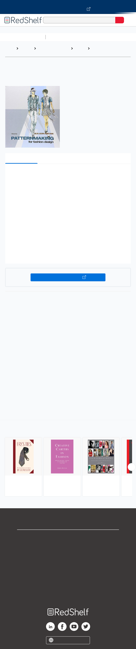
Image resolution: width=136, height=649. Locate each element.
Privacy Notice (68, 556)
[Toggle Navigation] (128, 20)
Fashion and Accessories (102, 50)
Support (68, 546)
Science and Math (85, 37)
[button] (67, 173)
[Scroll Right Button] (132, 467)
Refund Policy (68, 575)
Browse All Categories (23, 37)
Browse (26, 48)
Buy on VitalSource (68, 277)
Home (9, 48)
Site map (68, 594)
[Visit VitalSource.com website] (68, 7)
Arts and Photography (47, 50)
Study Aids (59, 37)
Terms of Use (68, 565)
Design (80, 48)
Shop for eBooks (68, 537)
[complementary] (68, 459)
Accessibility (68, 585)
